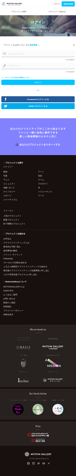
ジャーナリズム (10, 199)
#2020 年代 (8, 290)
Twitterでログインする (26, 106)
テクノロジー (9, 191)
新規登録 (68, 4)
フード (41, 195)
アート (41, 171)
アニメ (6, 179)
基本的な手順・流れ (11, 246)
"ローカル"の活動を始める (15, 262)
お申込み (7, 238)
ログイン (57, 3)
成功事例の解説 (10, 250)
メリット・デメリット (12, 254)
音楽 (40, 175)
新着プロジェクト (11, 219)
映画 (5, 171)
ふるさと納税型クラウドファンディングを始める (25, 266)
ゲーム (41, 179)
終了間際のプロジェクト (14, 223)
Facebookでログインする (26, 99)
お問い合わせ (9, 298)
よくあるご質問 (10, 294)
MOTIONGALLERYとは (13, 286)
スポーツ (7, 195)
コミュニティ (9, 183)
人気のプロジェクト (12, 215)
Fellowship (8, 258)
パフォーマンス (45, 191)
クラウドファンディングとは (16, 242)
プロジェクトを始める (57, 11)
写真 (5, 175)
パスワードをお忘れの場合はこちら (15, 77)
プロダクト (43, 183)
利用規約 (7, 306)
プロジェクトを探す (19, 11)
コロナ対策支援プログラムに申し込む (20, 274)
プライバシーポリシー (13, 310)
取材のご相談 (9, 302)
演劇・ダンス (9, 187)
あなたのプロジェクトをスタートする (38, 144)
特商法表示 (8, 314)
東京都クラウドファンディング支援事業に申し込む (26, 270)
